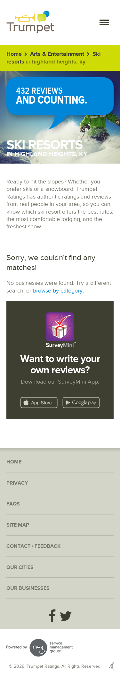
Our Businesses (28, 588)
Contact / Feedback (33, 546)
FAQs (13, 504)
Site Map (17, 525)
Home (14, 54)
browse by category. (58, 290)
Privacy (17, 483)
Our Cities (20, 567)
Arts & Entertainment (57, 54)
